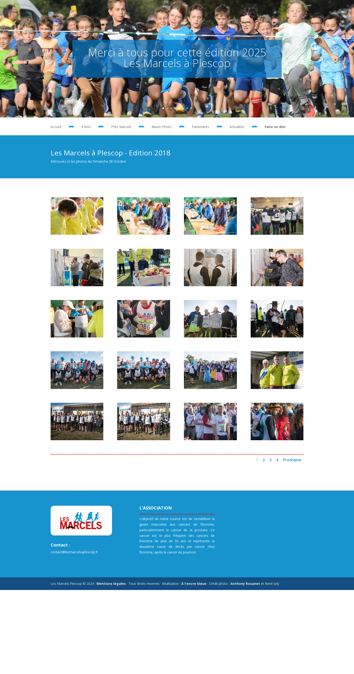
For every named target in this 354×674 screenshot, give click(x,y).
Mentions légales (111, 583)
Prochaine (292, 459)
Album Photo (161, 127)
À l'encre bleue (193, 583)
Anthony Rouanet (245, 583)
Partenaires (200, 127)
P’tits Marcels (121, 127)
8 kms (86, 127)
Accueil (56, 127)
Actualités (237, 127)
